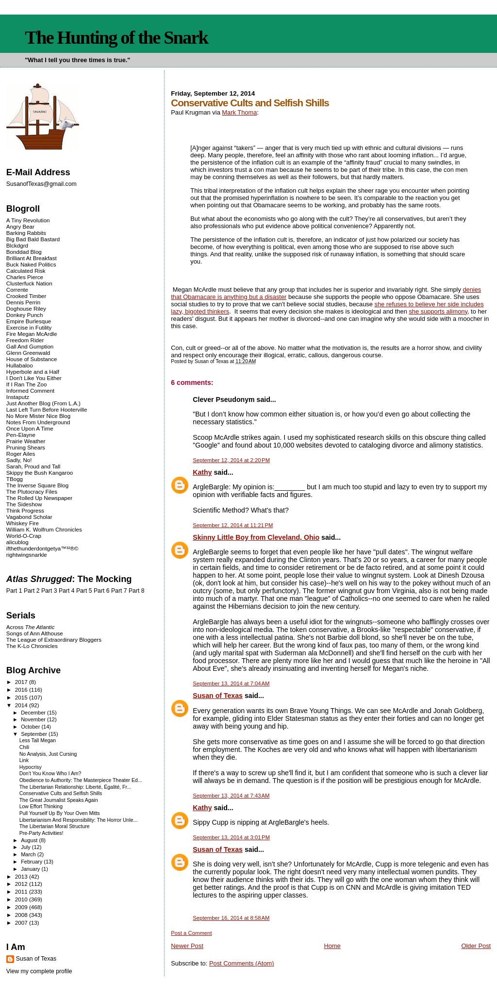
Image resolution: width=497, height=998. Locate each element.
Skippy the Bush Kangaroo (39, 472)
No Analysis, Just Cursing (48, 754)
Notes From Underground (38, 422)
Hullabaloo (19, 365)
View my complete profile (39, 971)
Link (24, 760)
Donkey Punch (24, 315)
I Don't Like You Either (34, 378)
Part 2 (32, 590)
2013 (22, 876)
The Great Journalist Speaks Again (58, 800)
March (29, 854)
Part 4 (67, 590)
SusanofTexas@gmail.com (41, 184)
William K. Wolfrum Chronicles (44, 529)
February (32, 862)
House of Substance (31, 359)
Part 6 (102, 590)
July (26, 847)
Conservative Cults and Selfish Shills (60, 793)
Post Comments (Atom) (241, 963)
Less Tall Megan (37, 740)
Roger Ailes (20, 453)
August (30, 840)
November (34, 719)
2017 (22, 682)
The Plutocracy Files (31, 491)
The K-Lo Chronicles (32, 646)
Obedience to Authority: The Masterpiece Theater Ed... (80, 780)
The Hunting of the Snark (116, 37)
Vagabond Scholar (29, 517)
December (34, 712)
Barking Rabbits (26, 233)
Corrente (17, 289)
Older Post (476, 945)
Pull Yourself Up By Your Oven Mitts (59, 813)
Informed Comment (30, 390)
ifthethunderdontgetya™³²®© (42, 548)
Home (332, 945)
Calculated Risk (26, 270)
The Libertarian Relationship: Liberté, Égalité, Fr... (75, 787)
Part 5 (84, 590)
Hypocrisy (30, 767)
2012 (22, 884)
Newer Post (187, 945)
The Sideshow (24, 504)
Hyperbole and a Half (32, 371)
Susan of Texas (218, 695)
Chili (24, 747)
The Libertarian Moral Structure (54, 826)
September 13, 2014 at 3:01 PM (231, 837)
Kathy (202, 472)
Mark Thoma (239, 112)
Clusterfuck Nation (29, 283)
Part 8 (137, 590)
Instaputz (17, 397)
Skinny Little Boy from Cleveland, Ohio (256, 537)
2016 (22, 689)
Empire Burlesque (28, 321)
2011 (22, 891)
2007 (22, 922)
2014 (22, 705)
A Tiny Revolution (28, 220)
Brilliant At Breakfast (31, 258)
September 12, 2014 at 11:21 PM (233, 525)
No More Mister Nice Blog (38, 416)
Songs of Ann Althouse (34, 633)
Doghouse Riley (26, 308)
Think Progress (25, 510)
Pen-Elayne (20, 435)
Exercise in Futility (29, 327)
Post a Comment (191, 933)
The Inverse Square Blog (37, 485)
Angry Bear (20, 226)
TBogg (14, 479)
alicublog (17, 542)
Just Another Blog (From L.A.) (43, 403)
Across (30, 627)
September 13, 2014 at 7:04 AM (231, 683)
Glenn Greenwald (28, 352)
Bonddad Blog (24, 252)
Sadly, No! (19, 460)
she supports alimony (438, 311)
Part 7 (119, 590)
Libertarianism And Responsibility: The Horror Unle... (78, 820)
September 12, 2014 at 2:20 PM (231, 460)
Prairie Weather (25, 441)
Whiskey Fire (22, 523)
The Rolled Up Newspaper (39, 498)
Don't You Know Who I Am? (50, 773)
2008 (22, 915)
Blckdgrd (17, 245)
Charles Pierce (24, 277)
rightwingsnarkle (26, 554)
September (35, 734)
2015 (22, 697)
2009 (22, 907)
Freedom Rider (25, 340)
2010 (22, 899)
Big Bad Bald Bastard (33, 239)
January (31, 869)
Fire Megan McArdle (31, 334)
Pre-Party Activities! (41, 833)
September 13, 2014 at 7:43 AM (231, 795)
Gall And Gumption (29, 346)
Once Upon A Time (29, 428)
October (31, 727)
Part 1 (14, 590)
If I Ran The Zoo (26, 384)
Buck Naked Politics (31, 264)
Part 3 (49, 590)
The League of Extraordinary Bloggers (53, 639)
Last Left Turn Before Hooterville (46, 409)
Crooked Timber (26, 296)
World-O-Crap (23, 535)
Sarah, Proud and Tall (33, 466)
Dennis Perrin (23, 302)
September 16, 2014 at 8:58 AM (231, 918)
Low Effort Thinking (41, 806)
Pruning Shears (25, 447)
